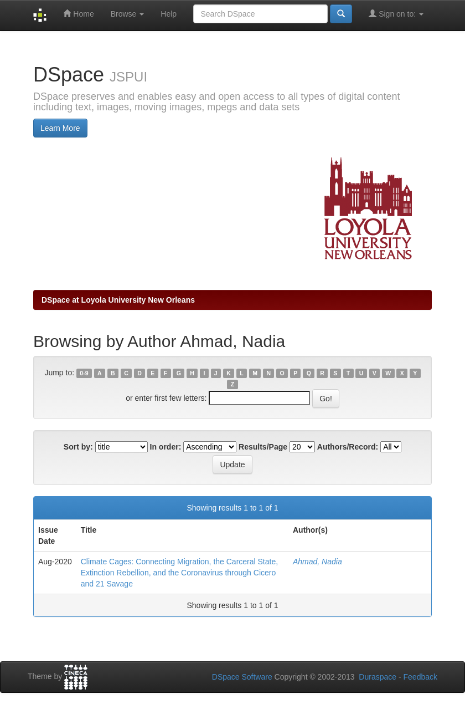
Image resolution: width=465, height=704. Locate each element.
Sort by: (78, 446)
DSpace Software (242, 676)
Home (78, 13)
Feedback (420, 676)
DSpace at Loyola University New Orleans (118, 299)
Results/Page (263, 446)
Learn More (60, 128)
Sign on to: (396, 13)
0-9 (84, 373)
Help (169, 13)
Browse (127, 13)
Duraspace (377, 676)
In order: (166, 446)
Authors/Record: (347, 446)
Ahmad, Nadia (317, 561)
